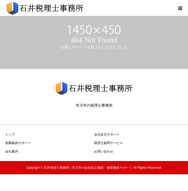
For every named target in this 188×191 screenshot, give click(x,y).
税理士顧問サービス (108, 143)
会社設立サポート (107, 134)
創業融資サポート (18, 143)
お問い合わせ (103, 151)
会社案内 (11, 151)
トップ (10, 134)
